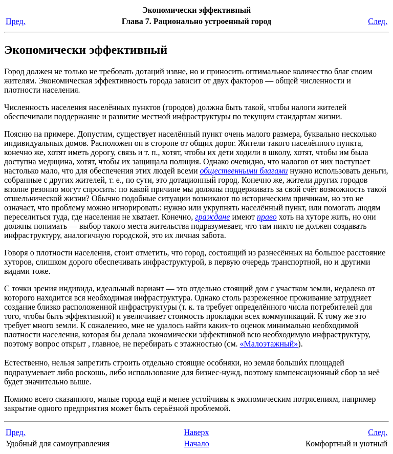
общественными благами (244, 170)
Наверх (196, 432)
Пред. (16, 21)
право (267, 216)
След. (377, 21)
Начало (196, 443)
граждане (212, 216)
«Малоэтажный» (269, 343)
